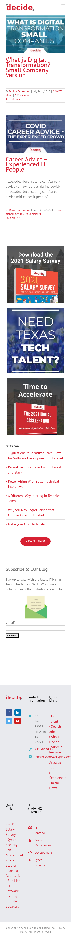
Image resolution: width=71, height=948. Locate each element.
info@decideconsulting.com (39, 756)
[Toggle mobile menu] (63, 6)
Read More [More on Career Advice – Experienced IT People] (12, 218)
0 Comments (22, 95)
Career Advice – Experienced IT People (26, 164)
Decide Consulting (19, 91)
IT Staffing (39, 830)
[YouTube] (17, 721)
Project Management (39, 842)
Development (39, 852)
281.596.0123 (39, 749)
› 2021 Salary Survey (11, 829)
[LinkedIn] (17, 712)
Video (9, 95)
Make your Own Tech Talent (28, 524)
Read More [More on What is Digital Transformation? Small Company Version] (12, 99)
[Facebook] (9, 712)
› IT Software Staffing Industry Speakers (13, 896)
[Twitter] (9, 721)
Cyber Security (39, 862)
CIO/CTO (58, 91)
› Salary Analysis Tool (55, 762)
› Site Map (13, 880)
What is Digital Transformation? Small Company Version (28, 67)
